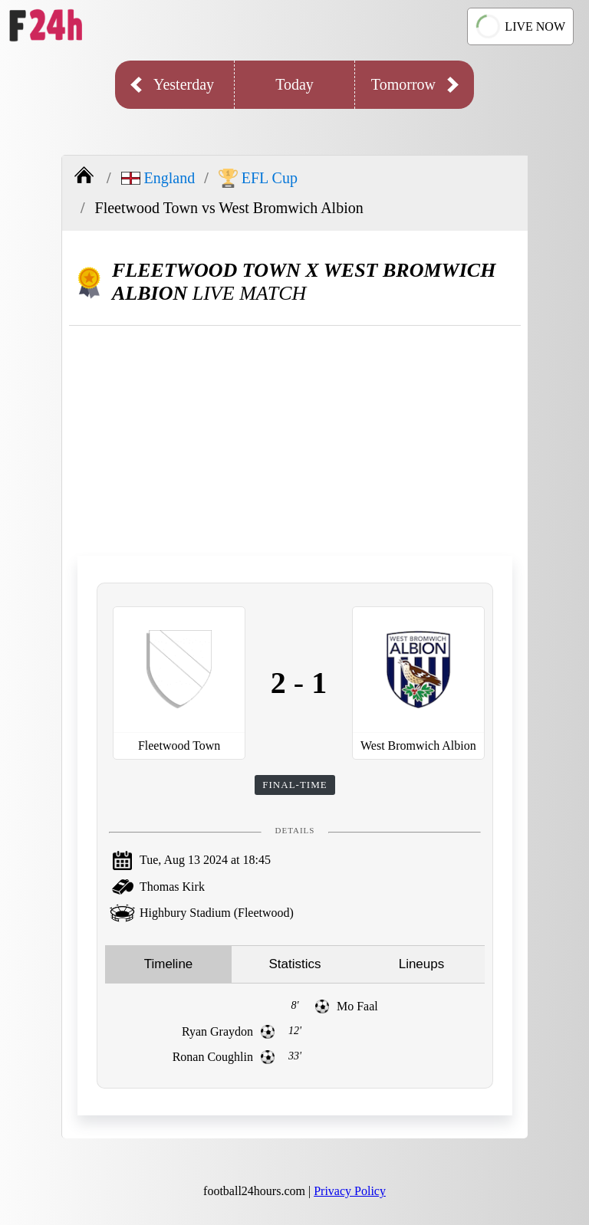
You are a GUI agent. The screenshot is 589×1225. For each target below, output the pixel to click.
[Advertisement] (295, 440)
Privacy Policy (350, 1190)
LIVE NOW (520, 26)
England (158, 177)
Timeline (168, 964)
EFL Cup (258, 178)
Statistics (294, 964)
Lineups (422, 964)
